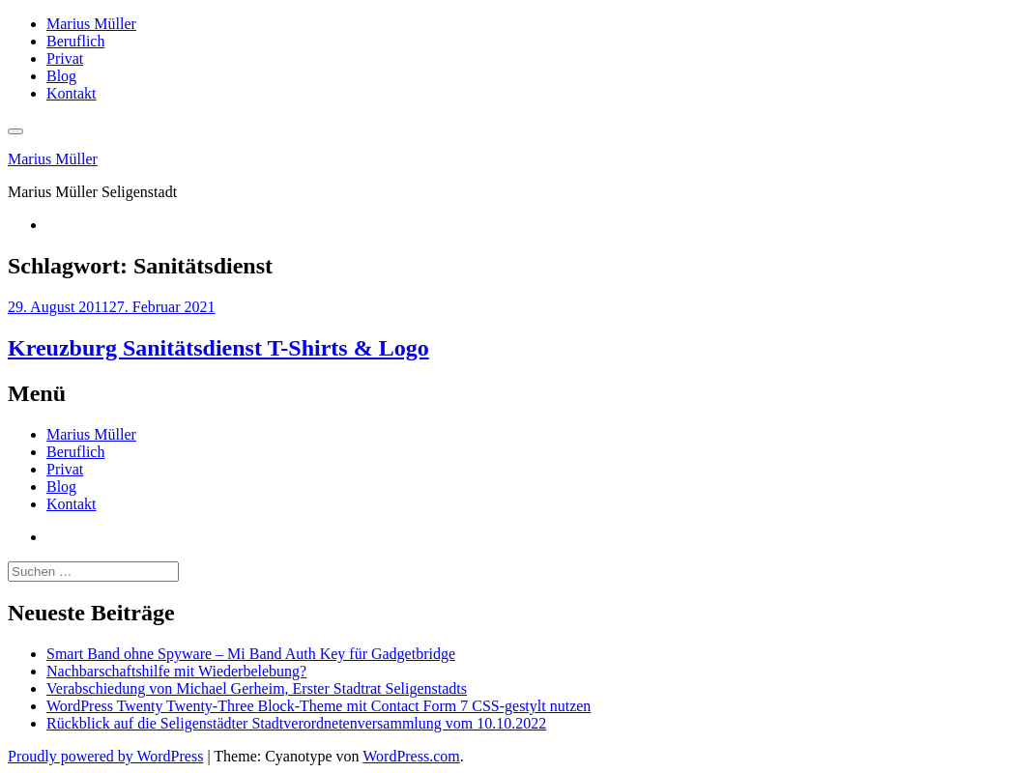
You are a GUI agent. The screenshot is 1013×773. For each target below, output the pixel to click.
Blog (61, 76)
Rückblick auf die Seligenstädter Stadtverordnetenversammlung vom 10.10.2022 (296, 723)
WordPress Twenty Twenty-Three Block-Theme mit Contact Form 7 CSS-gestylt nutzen (318, 706)
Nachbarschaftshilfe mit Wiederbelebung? (176, 671)
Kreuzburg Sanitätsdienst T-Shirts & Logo (218, 347)
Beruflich (75, 41)
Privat (64, 58)
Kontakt (71, 93)
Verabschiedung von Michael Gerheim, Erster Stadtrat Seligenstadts (256, 688)
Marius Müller (91, 23)
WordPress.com (410, 756)
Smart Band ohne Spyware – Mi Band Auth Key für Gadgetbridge (250, 653)
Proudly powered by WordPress (105, 756)
